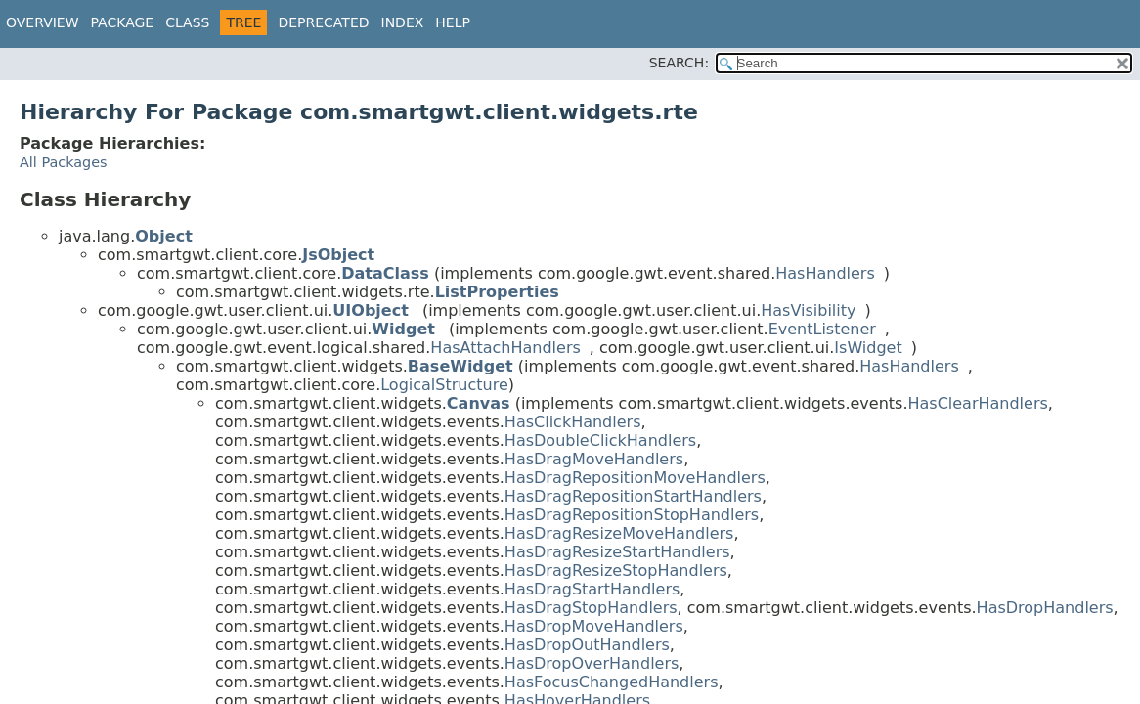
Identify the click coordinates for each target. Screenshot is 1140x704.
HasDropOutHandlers (587, 645)
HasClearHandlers (977, 403)
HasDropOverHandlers (591, 663)
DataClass (385, 273)
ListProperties (497, 292)
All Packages (64, 162)
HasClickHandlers (572, 422)
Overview (42, 22)
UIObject (370, 310)
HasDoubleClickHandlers (600, 440)
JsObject (338, 254)
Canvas (478, 403)
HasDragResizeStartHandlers (617, 552)
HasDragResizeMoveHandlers (619, 533)
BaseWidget (460, 366)
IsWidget (867, 347)
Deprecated (323, 22)
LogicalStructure (444, 384)
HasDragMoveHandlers (593, 459)
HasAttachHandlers (505, 347)
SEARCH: (679, 62)
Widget (403, 329)
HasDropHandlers (1045, 607)
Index (402, 22)
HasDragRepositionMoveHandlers (635, 477)
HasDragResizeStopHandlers (615, 570)
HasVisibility (808, 310)
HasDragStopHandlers (591, 607)
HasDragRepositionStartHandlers (633, 496)
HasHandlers (825, 273)
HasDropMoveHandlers (593, 626)
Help (452, 22)
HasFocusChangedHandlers (611, 682)
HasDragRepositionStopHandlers (631, 515)
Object (164, 236)
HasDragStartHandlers (592, 589)
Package (122, 22)
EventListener (822, 329)
